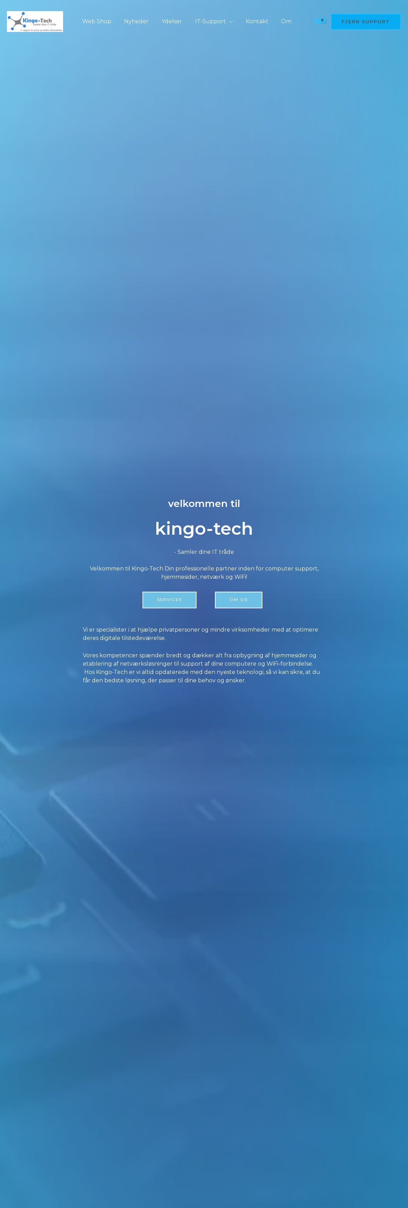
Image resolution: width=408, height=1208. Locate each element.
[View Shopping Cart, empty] (317, 22)
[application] (222, 21)
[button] (366, 22)
